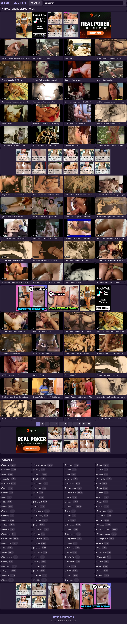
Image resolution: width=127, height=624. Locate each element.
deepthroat (10, 543)
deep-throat (11, 538)
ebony (8, 561)
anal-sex (9, 483)
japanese (41, 552)
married (72, 478)
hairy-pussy (42, 511)
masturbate (73, 483)
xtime (103, 570)
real (71, 566)
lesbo (72, 469)
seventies (105, 478)
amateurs (9, 469)
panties (72, 543)
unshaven (104, 515)
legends (41, 575)
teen (103, 501)
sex (102, 483)
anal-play (9, 478)
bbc (7, 497)
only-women (74, 538)
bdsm (8, 506)
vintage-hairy (106, 538)
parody (72, 552)
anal (8, 474)
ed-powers (10, 566)
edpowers (9, 570)
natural (72, 501)
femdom (41, 474)
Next (88, 424)
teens (103, 506)
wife (103, 566)
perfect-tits (73, 561)
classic (9, 524)
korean (40, 566)
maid (71, 474)
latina (40, 570)
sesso (103, 474)
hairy (40, 506)
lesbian (41, 580)
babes (8, 492)
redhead (73, 580)
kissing (40, 561)
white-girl (104, 557)
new (71, 511)
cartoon (9, 511)
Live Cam (37, 3)
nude (71, 515)
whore (103, 561)
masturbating (74, 488)
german (40, 488)
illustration (42, 529)
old (71, 520)
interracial (42, 538)
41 (74, 424)
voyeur (103, 543)
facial (8, 580)
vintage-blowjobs (108, 529)
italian (40, 543)
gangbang (41, 483)
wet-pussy (104, 552)
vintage (104, 524)
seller (103, 469)
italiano (40, 547)
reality (72, 570)
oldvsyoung (74, 534)
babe (8, 488)
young (103, 575)
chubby (8, 520)
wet (102, 547)
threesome (105, 511)
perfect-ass (73, 557)
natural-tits (74, 506)
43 (84, 424)
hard (40, 524)
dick (8, 547)
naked (72, 497)
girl (39, 497)
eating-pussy (10, 557)
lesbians (73, 465)
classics (9, 529)
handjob (41, 520)
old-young (74, 524)
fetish (40, 478)
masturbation (75, 492)
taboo (103, 492)
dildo (8, 552)
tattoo (103, 497)
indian (40, 534)
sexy (103, 488)
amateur (9, 465)
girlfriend (41, 501)
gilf (39, 492)
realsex (72, 575)
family (40, 469)
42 (79, 424)
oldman (72, 529)
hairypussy (41, 515)
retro (103, 465)
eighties (9, 575)
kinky (40, 557)
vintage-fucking (107, 534)
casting (8, 515)
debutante (9, 534)
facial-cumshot (44, 465)
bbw (7, 501)
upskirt (103, 520)
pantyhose (73, 547)
